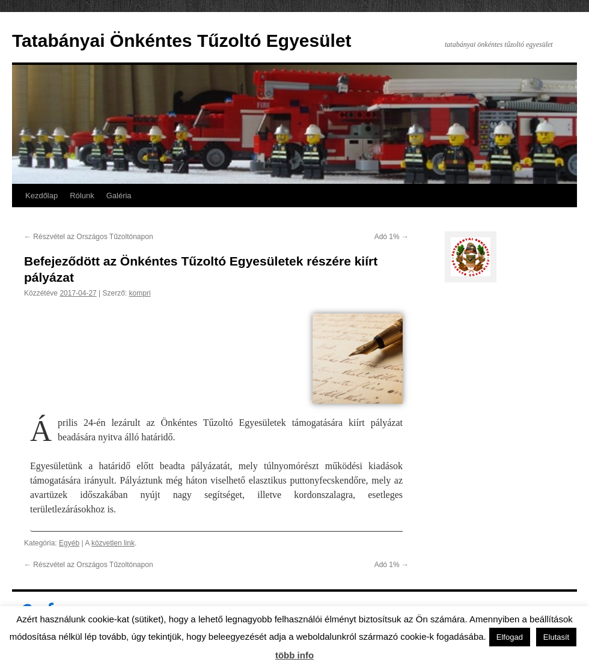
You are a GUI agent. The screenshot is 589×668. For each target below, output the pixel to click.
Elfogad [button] (509, 637)
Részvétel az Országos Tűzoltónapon (88, 236)
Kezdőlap (41, 195)
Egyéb (69, 543)
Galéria (119, 195)
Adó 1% (391, 236)
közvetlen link (113, 543)
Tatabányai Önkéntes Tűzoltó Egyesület (182, 40)
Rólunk (82, 195)
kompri (140, 293)
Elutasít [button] (556, 637)
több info (294, 655)
